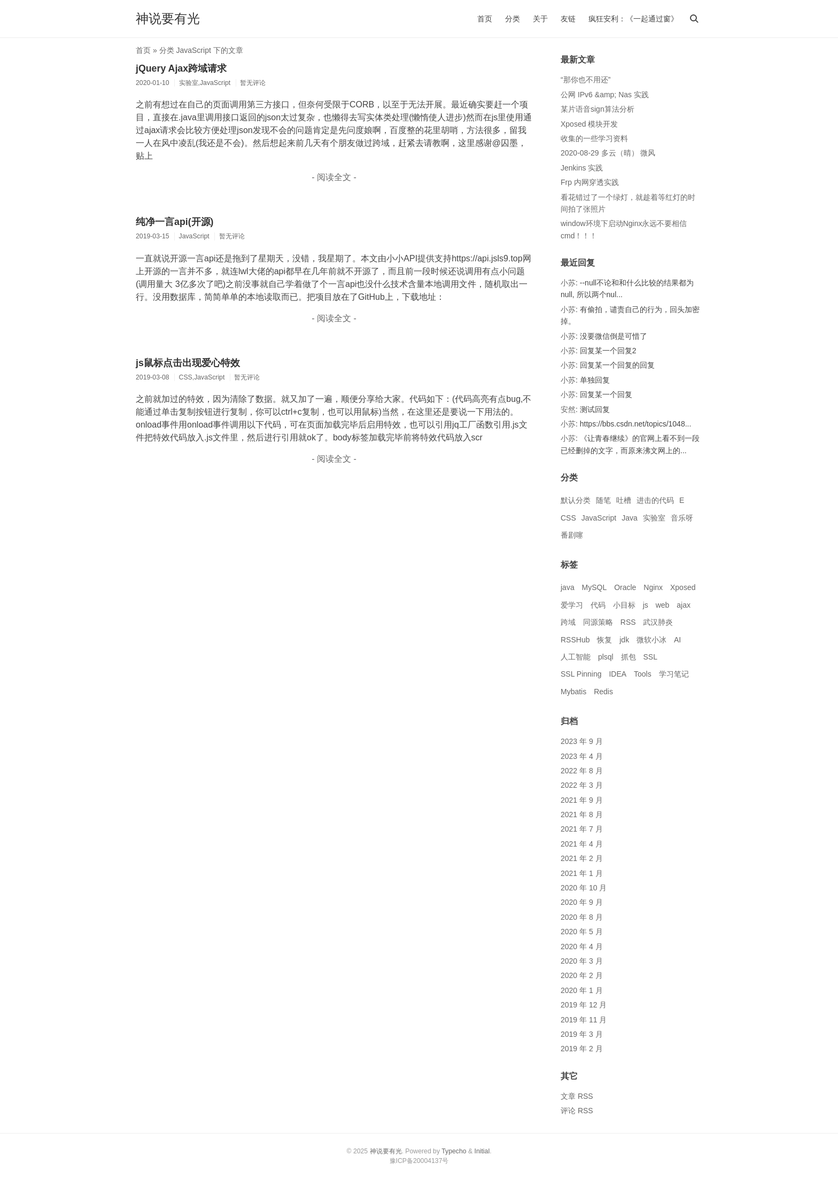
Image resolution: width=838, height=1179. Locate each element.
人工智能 (576, 657)
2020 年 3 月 (582, 961)
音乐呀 (682, 518)
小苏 (568, 282)
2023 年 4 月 (582, 756)
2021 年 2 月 (582, 858)
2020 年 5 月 (582, 931)
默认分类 (576, 500)
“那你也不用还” (585, 79)
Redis (603, 691)
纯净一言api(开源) (175, 221)
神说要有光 (168, 18)
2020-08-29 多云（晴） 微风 (608, 153)
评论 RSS (577, 1110)
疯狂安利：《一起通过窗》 (633, 18)
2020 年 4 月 (582, 946)
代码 (598, 605)
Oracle (625, 587)
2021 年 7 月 (582, 829)
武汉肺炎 (658, 622)
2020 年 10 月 (584, 887)
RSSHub (575, 639)
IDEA (617, 674)
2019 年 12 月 (584, 1004)
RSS (628, 622)
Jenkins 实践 (582, 168)
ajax (683, 605)
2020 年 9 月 (582, 902)
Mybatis (573, 691)
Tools (642, 674)
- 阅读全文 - (334, 177)
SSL (650, 657)
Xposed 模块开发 (589, 124)
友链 (568, 18)
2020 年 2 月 (582, 975)
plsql (606, 657)
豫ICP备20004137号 (419, 1161)
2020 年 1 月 (582, 990)
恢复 (604, 639)
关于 (540, 18)
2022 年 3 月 (582, 785)
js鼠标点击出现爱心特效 (188, 363)
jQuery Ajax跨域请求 (181, 68)
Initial (482, 1151)
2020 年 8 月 (582, 917)
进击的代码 (655, 500)
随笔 (603, 500)
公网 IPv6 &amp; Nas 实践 (605, 94)
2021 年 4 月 (582, 844)
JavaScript (598, 518)
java (568, 587)
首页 (484, 18)
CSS (568, 518)
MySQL (594, 587)
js (645, 605)
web (663, 605)
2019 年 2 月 (582, 1048)
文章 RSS (577, 1096)
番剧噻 (572, 535)
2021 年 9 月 (582, 800)
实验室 (654, 518)
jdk (624, 639)
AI (677, 639)
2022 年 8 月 (582, 770)
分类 (512, 18)
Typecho (453, 1151)
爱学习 (572, 605)
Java (630, 518)
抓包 (628, 657)
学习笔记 (674, 674)
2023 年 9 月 (582, 741)
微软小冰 (651, 639)
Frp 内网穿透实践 (590, 182)
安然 (568, 409)
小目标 (624, 605)
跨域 (568, 622)
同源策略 (598, 622)
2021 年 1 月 (582, 873)
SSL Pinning (581, 674)
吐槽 (623, 500)
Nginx (653, 587)
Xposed (682, 587)
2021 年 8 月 (582, 814)
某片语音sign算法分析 (597, 109)
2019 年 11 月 (584, 1019)
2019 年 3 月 (582, 1034)
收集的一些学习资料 (594, 138)
